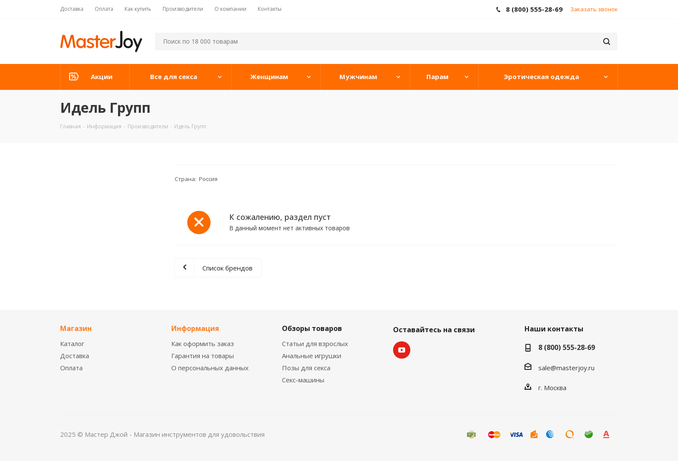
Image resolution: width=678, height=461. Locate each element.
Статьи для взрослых (315, 343)
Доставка (74, 355)
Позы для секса (306, 367)
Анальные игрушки (311, 355)
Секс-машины (303, 379)
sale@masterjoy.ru (566, 367)
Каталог (72, 343)
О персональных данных (210, 367)
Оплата (71, 367)
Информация (195, 328)
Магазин (76, 328)
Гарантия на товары (202, 355)
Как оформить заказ (202, 343)
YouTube (401, 350)
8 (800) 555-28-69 (566, 347)
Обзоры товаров (312, 328)
